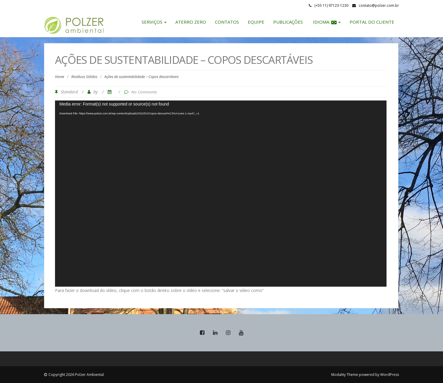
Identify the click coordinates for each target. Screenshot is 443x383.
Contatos (227, 22)
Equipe (256, 22)
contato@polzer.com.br (379, 5)
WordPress (389, 374)
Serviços (154, 22)
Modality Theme (344, 374)
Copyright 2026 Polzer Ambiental (76, 374)
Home (59, 76)
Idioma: (326, 22)
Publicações (288, 22)
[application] (221, 193)
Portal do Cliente (372, 22)
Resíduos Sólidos (84, 76)
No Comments (144, 92)
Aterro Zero (190, 22)
